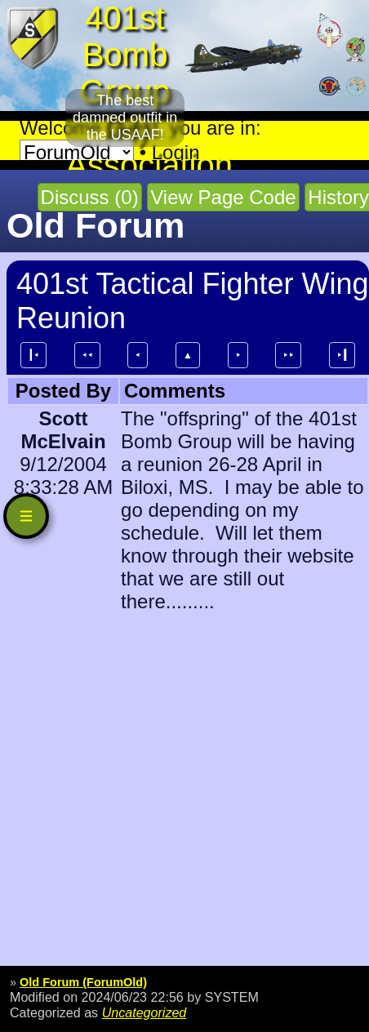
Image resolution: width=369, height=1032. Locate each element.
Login (176, 152)
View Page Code (223, 197)
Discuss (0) (90, 197)
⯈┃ (342, 355)
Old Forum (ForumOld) (83, 982)
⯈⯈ (288, 355)
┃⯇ (33, 355)
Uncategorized (144, 1012)
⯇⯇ (87, 355)
